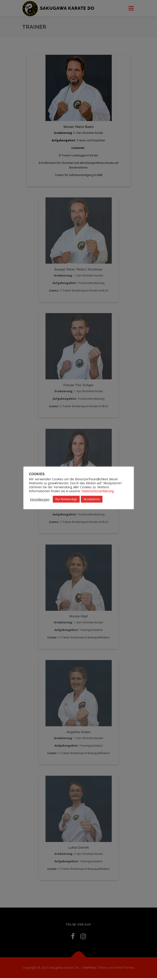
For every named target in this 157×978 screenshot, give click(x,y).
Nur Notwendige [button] (66, 499)
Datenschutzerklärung (97, 491)
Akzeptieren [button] (91, 499)
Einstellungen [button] (39, 499)
